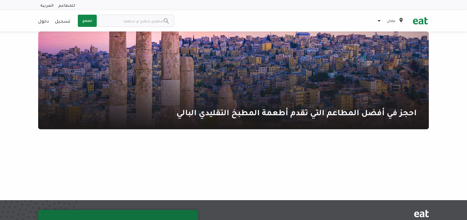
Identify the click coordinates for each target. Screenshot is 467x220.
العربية (46, 5)
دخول (43, 21)
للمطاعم (66, 5)
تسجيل (62, 21)
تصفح (87, 20)
